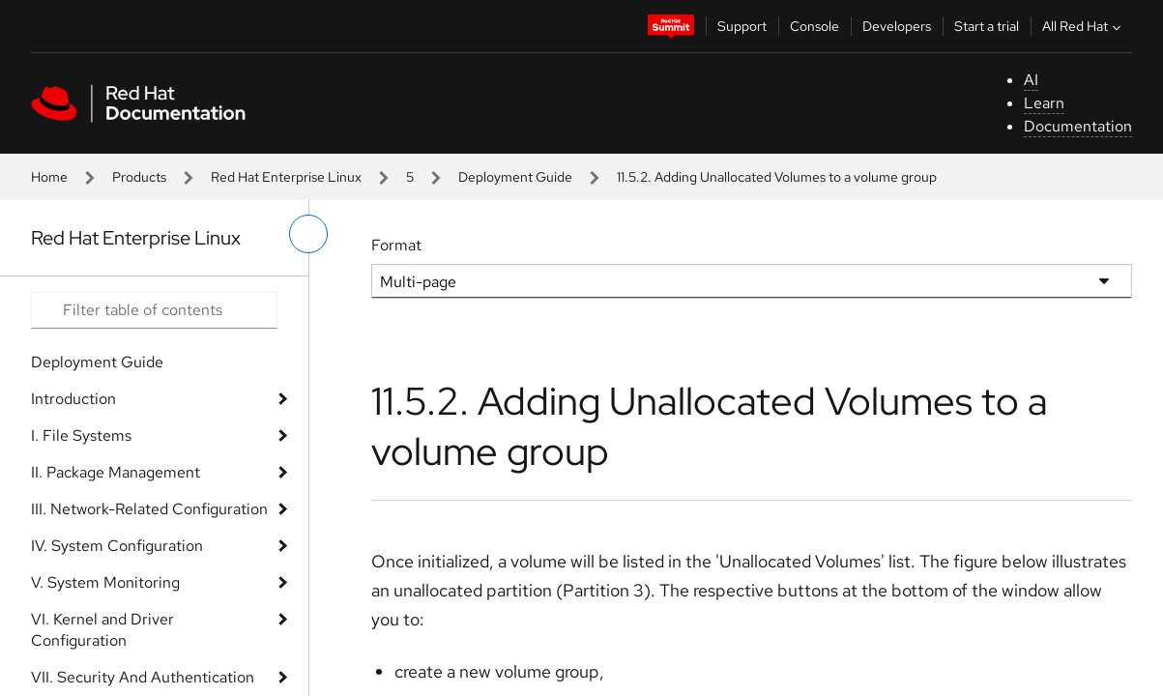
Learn (1044, 103)
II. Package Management (115, 472)
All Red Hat (1083, 26)
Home (49, 177)
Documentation (1078, 126)
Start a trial (986, 26)
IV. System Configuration (117, 546)
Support (742, 26)
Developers (896, 26)
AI (1031, 80)
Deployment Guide (515, 177)
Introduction (73, 399)
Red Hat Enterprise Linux (286, 177)
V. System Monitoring (105, 582)
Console (814, 26)
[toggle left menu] (308, 234)
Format (396, 245)
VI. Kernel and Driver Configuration (102, 630)
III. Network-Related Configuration (149, 509)
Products (139, 177)
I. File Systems (81, 435)
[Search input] (154, 310)
